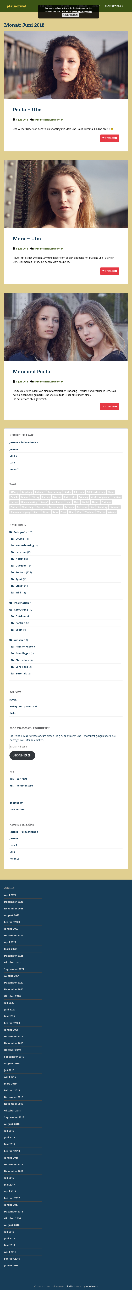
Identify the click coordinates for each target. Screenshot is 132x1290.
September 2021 (14, 969)
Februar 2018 (12, 1151)
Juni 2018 (9, 1137)
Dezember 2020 (13, 982)
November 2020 (13, 989)
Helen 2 (14, 469)
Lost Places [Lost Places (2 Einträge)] (57, 502)
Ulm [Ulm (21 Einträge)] (71, 512)
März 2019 (10, 1083)
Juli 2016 (9, 1231)
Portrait (20, 572)
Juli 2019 (9, 1070)
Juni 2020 (9, 1009)
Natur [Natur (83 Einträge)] (95, 502)
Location (21, 552)
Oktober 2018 (12, 1110)
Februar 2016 (12, 1258)
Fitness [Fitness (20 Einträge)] (57, 497)
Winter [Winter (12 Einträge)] (101, 512)
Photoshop (22, 660)
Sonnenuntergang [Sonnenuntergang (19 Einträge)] (20, 512)
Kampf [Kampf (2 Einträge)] (44, 502)
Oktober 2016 (12, 1218)
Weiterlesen (109, 138)
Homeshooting (25, 545)
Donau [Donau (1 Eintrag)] (24, 497)
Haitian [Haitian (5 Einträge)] (117, 497)
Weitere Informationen (82, 11)
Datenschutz (17, 809)
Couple (20, 538)
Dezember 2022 (13, 935)
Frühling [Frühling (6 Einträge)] (83, 497)
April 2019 (10, 1076)
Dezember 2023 (13, 901)
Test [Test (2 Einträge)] (63, 512)
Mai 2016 (9, 1245)
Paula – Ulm (27, 109)
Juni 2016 (9, 1238)
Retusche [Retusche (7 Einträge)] (82, 507)
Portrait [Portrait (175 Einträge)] (41, 507)
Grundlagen (23, 653)
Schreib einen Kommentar (48, 119)
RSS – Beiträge (18, 778)
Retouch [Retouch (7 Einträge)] (69, 507)
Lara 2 (13, 455)
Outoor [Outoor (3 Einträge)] (15, 507)
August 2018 (11, 1124)
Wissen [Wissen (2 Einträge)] (112, 512)
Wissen (18, 640)
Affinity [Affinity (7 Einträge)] (15, 492)
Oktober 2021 (12, 962)
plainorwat (16, 6)
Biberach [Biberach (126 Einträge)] (79, 492)
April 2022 (10, 942)
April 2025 (10, 895)
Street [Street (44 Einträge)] (46, 512)
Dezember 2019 (13, 1036)
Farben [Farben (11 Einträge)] (46, 497)
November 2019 (13, 1043)
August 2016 (11, 1225)
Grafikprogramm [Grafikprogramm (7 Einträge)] (100, 497)
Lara (12, 462)
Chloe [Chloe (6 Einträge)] (111, 492)
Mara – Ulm (27, 238)
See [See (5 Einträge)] (92, 507)
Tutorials (21, 673)
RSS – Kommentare (21, 785)
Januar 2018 (11, 1157)
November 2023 (13, 908)
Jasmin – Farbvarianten (23, 442)
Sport (19, 579)
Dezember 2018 (13, 1097)
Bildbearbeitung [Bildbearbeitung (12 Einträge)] (96, 492)
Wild (18, 592)
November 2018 (13, 1103)
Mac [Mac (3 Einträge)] (69, 502)
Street (20, 585)
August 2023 (11, 915)
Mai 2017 (9, 1184)
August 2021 (11, 975)
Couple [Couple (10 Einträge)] (14, 497)
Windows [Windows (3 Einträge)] (89, 512)
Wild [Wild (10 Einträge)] (79, 512)
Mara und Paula (31, 371)
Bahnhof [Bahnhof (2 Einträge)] (40, 492)
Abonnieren (22, 755)
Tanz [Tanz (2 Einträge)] (55, 512)
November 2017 (13, 1171)
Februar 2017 (12, 1198)
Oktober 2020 (12, 996)
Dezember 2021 (13, 955)
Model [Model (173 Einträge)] (85, 502)
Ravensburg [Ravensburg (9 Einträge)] (55, 507)
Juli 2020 (9, 1002)
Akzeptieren (70, 15)
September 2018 (14, 1117)
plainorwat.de (114, 5)
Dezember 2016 (13, 1211)
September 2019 (14, 1056)
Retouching (21, 609)
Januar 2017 (11, 1204)
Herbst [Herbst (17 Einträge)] (14, 502)
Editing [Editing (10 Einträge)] (35, 497)
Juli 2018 (9, 1130)
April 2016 (10, 1252)
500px (12, 699)
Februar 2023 (12, 922)
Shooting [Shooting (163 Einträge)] (102, 507)
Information (21, 603)
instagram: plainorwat (23, 706)
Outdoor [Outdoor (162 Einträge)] (106, 502)
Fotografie (20, 532)
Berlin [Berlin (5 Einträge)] (67, 492)
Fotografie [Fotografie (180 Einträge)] (70, 497)
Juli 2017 (9, 1177)
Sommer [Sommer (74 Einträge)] (114, 507)
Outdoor (21, 565)
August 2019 (11, 1063)
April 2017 (10, 1191)
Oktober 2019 (12, 1050)
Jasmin (13, 449)
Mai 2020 (9, 1016)
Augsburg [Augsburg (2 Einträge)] (27, 492)
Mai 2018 (9, 1144)
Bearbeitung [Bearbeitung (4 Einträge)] (54, 492)
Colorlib (68, 1286)
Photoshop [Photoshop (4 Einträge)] (28, 507)
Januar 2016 (11, 1265)
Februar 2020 (12, 1023)
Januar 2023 (11, 928)
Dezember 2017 (13, 1164)
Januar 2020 (11, 1029)
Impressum (16, 802)
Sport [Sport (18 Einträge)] (37, 512)
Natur (19, 558)
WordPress (92, 1286)
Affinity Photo (24, 646)
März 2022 (10, 949)
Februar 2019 (12, 1090)
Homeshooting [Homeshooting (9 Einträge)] (29, 502)
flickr (12, 713)
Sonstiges (22, 666)
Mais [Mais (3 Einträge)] (76, 502)
